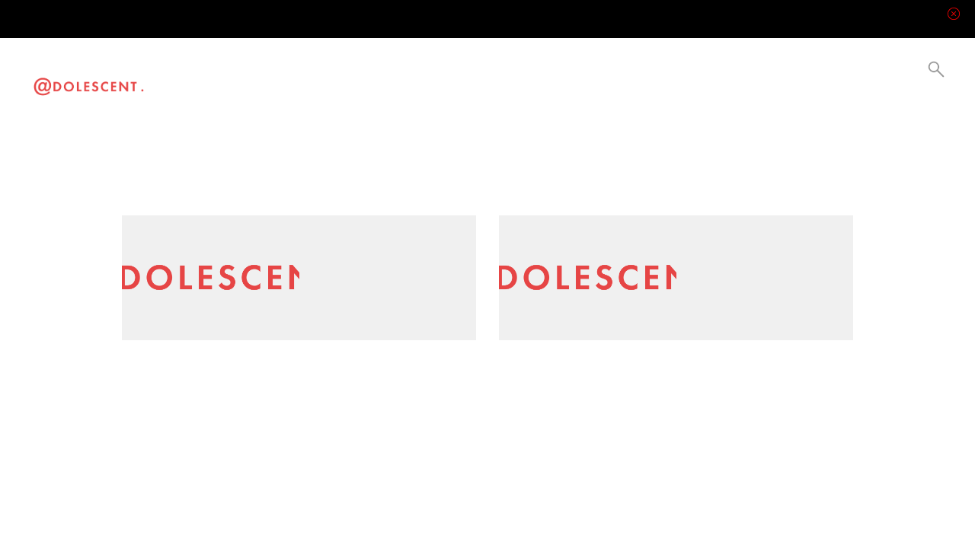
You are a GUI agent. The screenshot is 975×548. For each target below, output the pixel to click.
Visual (242, 79)
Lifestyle (270, 79)
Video (215, 79)
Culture (299, 79)
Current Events (330, 79)
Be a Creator (395, 79)
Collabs (361, 79)
